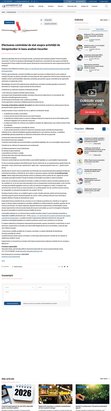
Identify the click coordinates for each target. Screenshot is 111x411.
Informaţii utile (72, 6)
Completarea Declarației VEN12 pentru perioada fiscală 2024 (93, 55)
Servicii (60, 6)
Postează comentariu (12, 303)
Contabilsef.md (11, 12)
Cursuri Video (100, 29)
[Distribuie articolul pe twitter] (65, 266)
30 (108, 129)
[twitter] (64, 266)
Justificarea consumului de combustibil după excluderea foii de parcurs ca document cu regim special (94, 150)
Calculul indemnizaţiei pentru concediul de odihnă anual (92, 170)
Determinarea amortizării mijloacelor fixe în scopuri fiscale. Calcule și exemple (94, 66)
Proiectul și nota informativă (11, 257)
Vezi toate (104, 20)
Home (3, 12)
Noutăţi (31, 6)
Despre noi (84, 6)
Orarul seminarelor (84, 29)
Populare (79, 128)
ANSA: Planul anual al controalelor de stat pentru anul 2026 (94, 161)
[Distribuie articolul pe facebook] (62, 266)
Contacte (94, 6)
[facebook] (62, 266)
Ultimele (90, 128)
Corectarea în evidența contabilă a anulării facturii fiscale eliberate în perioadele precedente (94, 139)
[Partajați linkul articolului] (67, 266)
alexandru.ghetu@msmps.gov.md (31, 251)
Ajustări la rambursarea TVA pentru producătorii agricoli (91, 407)
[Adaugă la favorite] (49, 23)
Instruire (50, 6)
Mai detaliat (92, 112)
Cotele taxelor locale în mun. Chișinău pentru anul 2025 (92, 189)
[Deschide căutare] (106, 6)
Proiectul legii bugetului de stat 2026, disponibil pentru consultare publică (17, 407)
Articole (40, 6)
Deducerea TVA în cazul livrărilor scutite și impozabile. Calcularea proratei (93, 36)
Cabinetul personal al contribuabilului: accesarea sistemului (92, 180)
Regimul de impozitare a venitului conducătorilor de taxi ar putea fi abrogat (55, 407)
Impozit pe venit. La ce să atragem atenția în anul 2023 (94, 46)
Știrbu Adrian (97, 143)
